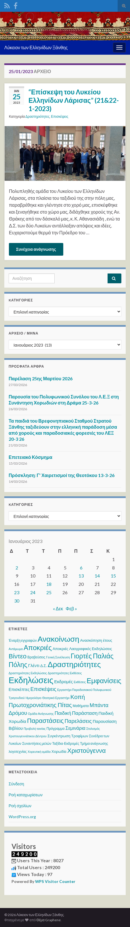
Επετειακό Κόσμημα (30, 457)
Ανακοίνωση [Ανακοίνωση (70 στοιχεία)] (58, 638)
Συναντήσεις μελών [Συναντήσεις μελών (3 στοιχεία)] (36, 743)
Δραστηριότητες (37, 116)
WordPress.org (22, 816)
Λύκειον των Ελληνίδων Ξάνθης (36, 47)
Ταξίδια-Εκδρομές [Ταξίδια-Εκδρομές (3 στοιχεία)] (65, 743)
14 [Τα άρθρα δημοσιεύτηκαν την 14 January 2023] (97, 575)
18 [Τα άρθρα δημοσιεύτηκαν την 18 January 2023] (48, 584)
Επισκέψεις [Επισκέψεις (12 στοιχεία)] (43, 689)
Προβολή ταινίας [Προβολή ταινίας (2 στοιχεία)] (34, 728)
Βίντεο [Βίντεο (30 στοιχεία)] (17, 656)
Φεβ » (71, 608)
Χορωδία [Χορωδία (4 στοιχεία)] (58, 751)
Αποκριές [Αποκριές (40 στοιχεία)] (38, 647)
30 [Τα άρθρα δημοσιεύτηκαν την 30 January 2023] (16, 600)
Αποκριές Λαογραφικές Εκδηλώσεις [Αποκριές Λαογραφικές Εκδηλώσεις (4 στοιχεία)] (82, 648)
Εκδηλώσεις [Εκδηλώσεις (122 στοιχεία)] (31, 680)
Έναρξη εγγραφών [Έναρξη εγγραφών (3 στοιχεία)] (23, 640)
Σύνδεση (16, 783)
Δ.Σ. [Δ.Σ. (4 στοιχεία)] (43, 665)
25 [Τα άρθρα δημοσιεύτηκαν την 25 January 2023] (48, 592)
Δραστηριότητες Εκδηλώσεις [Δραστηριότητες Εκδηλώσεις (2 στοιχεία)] (28, 673)
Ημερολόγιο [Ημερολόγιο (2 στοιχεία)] (33, 698)
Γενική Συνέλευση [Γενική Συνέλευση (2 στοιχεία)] (58, 657)
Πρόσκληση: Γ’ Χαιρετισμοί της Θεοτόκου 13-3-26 (61, 475)
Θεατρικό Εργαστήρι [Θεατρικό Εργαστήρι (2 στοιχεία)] (56, 698)
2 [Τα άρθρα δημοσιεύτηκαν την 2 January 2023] (17, 567)
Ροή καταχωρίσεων (26, 794)
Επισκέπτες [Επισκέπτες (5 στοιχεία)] (19, 689)
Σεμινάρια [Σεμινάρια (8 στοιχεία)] (75, 728)
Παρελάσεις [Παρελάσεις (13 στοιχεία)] (78, 721)
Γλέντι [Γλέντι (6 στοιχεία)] (33, 665)
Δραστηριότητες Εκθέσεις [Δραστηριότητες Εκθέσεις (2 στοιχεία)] (65, 673)
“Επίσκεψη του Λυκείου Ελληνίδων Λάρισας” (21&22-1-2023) (73, 100)
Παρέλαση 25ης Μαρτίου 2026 (40, 378)
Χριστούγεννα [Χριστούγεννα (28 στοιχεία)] (86, 750)
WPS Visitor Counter (55, 881)
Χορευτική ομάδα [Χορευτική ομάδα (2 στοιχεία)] (39, 751)
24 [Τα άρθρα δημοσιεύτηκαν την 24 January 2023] (32, 592)
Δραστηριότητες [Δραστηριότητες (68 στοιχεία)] (74, 664)
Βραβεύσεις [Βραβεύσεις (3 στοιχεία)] (36, 657)
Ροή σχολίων (20, 805)
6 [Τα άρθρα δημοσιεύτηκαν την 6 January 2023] (81, 567)
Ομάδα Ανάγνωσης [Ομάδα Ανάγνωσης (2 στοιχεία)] (41, 713)
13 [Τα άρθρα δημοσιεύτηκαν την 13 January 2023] (81, 575)
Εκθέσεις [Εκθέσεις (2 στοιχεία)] (80, 682)
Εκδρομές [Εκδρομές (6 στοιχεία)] (63, 681)
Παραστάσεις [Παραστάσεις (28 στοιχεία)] (45, 720)
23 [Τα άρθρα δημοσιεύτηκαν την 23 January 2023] (16, 592)
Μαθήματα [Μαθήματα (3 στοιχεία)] (81, 706)
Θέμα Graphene (48, 920)
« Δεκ (58, 608)
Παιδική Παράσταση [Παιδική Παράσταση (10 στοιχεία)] (76, 713)
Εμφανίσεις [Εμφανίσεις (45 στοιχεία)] (104, 680)
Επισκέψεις (59, 116)
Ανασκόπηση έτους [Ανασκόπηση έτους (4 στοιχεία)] (96, 640)
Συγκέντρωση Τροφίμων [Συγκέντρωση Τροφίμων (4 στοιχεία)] (67, 736)
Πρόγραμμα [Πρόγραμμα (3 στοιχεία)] (56, 728)
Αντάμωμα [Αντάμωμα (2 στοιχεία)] (16, 649)
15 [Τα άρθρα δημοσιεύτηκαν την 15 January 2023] (113, 575)
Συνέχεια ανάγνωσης (36, 249)
